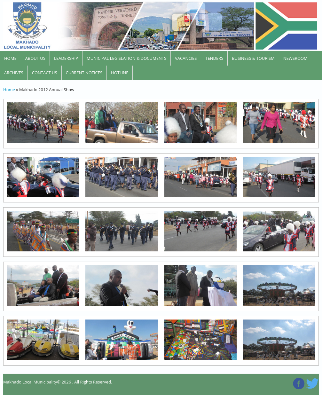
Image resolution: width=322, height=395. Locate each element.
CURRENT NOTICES (84, 72)
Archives (13, 72)
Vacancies (186, 58)
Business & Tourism (253, 58)
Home (9, 89)
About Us (35, 58)
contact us (44, 72)
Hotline (119, 72)
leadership (66, 58)
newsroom (295, 58)
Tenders (214, 58)
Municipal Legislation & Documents (126, 58)
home (10, 58)
